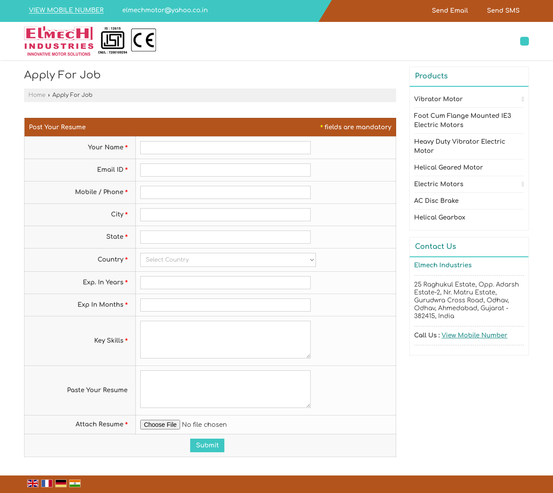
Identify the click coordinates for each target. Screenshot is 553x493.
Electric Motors (438, 184)
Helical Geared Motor (448, 167)
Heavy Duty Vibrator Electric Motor (459, 146)
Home (37, 95)
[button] (66, 10)
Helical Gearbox (439, 217)
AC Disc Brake (436, 201)
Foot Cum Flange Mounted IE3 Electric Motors (462, 120)
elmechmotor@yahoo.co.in (165, 10)
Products (431, 76)
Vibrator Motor (438, 99)
